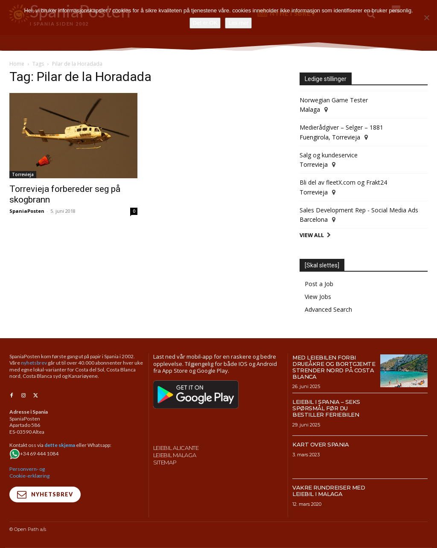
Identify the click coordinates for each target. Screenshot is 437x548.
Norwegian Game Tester (334, 100)
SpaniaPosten (26, 211)
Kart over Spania (320, 444)
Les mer (238, 23)
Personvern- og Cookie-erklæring (29, 471)
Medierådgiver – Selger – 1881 (341, 127)
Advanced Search (328, 309)
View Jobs (318, 297)
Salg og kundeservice (329, 155)
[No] (426, 17)
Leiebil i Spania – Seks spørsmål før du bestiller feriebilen (326, 408)
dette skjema (59, 444)
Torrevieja (23, 174)
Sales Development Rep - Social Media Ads (359, 210)
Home (16, 63)
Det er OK (205, 23)
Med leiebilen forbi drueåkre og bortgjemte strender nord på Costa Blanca (333, 367)
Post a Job (319, 284)
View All (312, 235)
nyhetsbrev (34, 363)
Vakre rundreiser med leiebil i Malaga (328, 490)
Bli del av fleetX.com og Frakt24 (343, 182)
